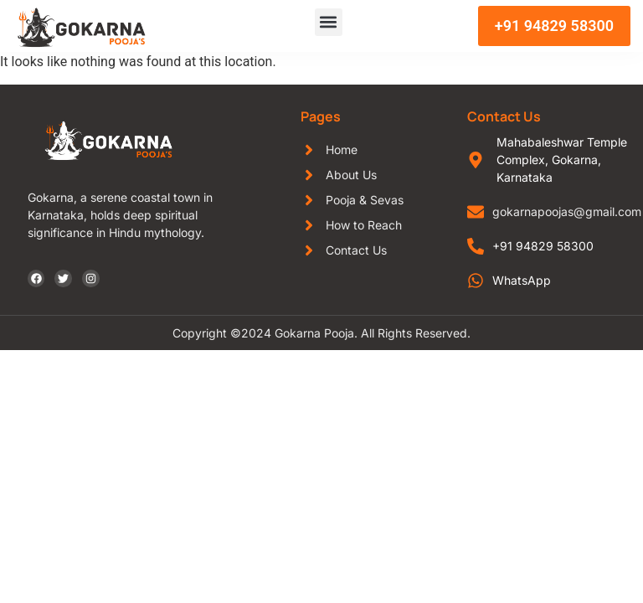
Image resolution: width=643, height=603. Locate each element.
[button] (328, 22)
